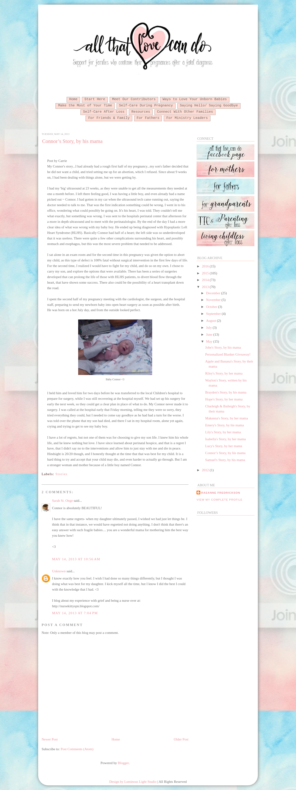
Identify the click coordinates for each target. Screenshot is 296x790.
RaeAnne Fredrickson (220, 492)
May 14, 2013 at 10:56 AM (76, 559)
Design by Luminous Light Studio (133, 782)
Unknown (59, 571)
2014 (206, 280)
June (209, 334)
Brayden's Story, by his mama (225, 392)
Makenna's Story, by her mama (226, 418)
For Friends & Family (109, 118)
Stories (62, 474)
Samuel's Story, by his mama (225, 460)
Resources (140, 112)
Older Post (181, 739)
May (209, 341)
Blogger (123, 763)
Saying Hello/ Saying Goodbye (209, 105)
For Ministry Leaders (187, 118)
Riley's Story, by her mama (223, 373)
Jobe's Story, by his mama (223, 347)
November (214, 300)
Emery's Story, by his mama (224, 425)
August (211, 320)
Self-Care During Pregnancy (146, 105)
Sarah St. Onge (62, 500)
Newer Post (50, 739)
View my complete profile (220, 499)
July (209, 327)
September (214, 314)
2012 (206, 470)
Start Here (94, 99)
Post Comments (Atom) (77, 749)
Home (73, 99)
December (213, 293)
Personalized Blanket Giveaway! (227, 354)
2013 (206, 287)
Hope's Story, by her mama (223, 399)
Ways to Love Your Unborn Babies (195, 99)
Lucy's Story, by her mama (223, 446)
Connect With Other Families (185, 112)
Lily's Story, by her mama (223, 432)
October (212, 307)
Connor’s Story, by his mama (72, 141)
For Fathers (148, 118)
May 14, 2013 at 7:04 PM (75, 613)
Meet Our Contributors (134, 99)
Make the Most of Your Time (85, 105)
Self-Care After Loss (103, 112)
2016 (206, 266)
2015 (206, 273)
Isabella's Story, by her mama (225, 439)
